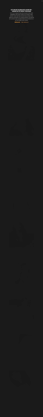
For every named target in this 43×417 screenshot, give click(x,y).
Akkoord (17, 22)
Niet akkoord (24, 22)
